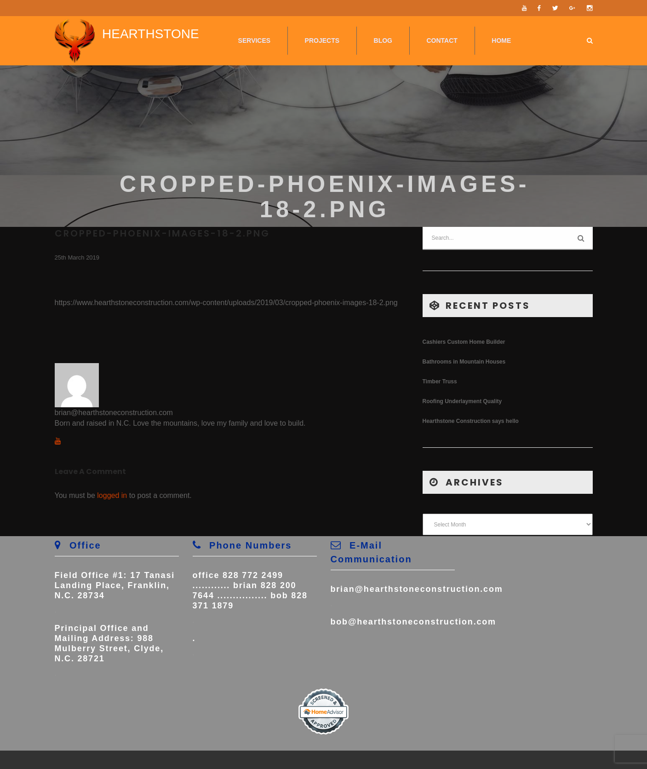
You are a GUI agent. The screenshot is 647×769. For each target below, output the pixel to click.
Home (501, 40)
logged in (112, 495)
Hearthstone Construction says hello (471, 421)
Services (254, 40)
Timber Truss (440, 381)
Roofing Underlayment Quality (462, 401)
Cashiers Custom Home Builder (464, 342)
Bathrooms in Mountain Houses (464, 361)
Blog (383, 40)
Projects (322, 40)
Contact (441, 40)
